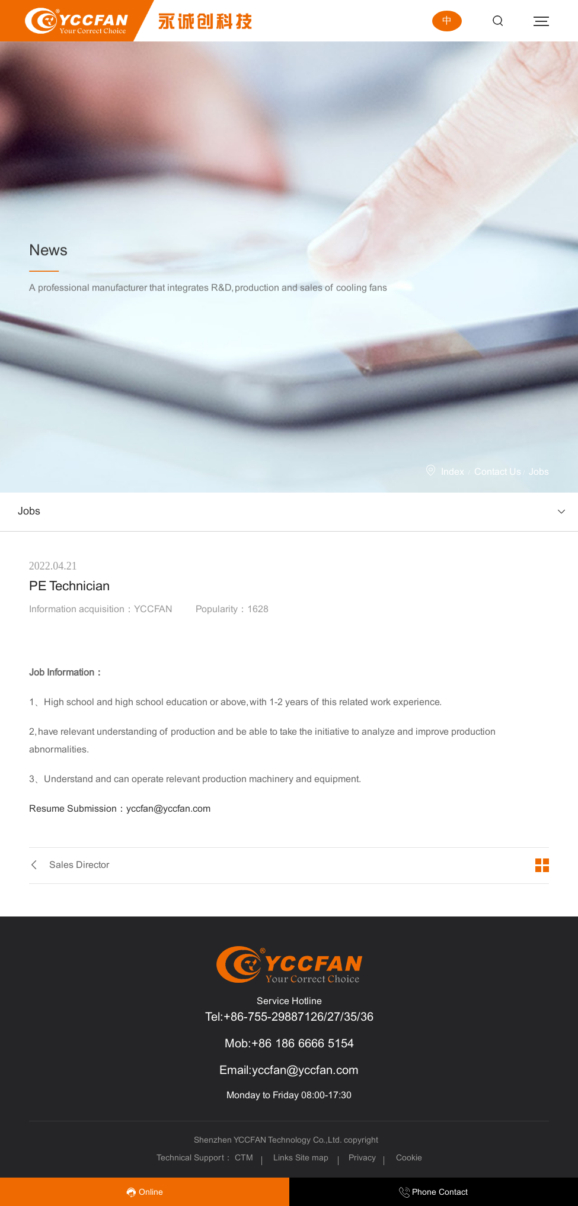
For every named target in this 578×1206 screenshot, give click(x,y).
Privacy (362, 1158)
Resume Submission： (119, 809)
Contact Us (497, 472)
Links (283, 1158)
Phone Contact (433, 1193)
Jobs (539, 472)
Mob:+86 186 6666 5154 (289, 1044)
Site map (311, 1158)
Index (452, 472)
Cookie (409, 1158)
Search (497, 21)
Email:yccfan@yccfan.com (289, 1070)
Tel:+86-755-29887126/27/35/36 (289, 1017)
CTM (245, 1158)
